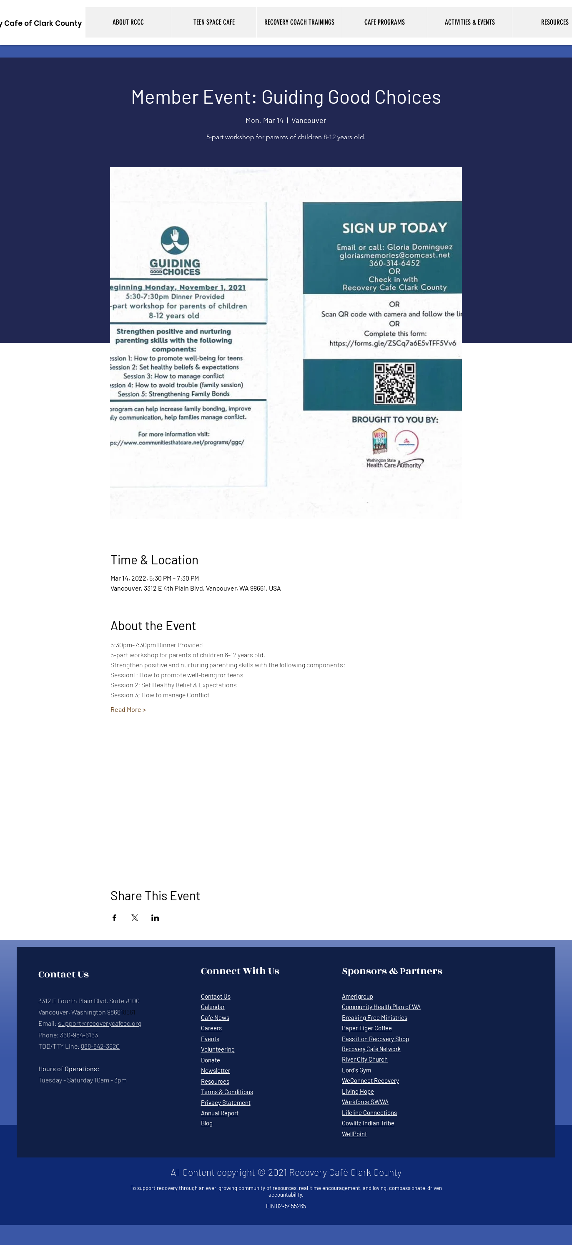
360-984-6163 (79, 1035)
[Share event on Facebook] (114, 917)
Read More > (128, 709)
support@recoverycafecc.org (99, 1023)
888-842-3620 (100, 1046)
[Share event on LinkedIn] (155, 917)
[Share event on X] (135, 917)
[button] (128, 22)
